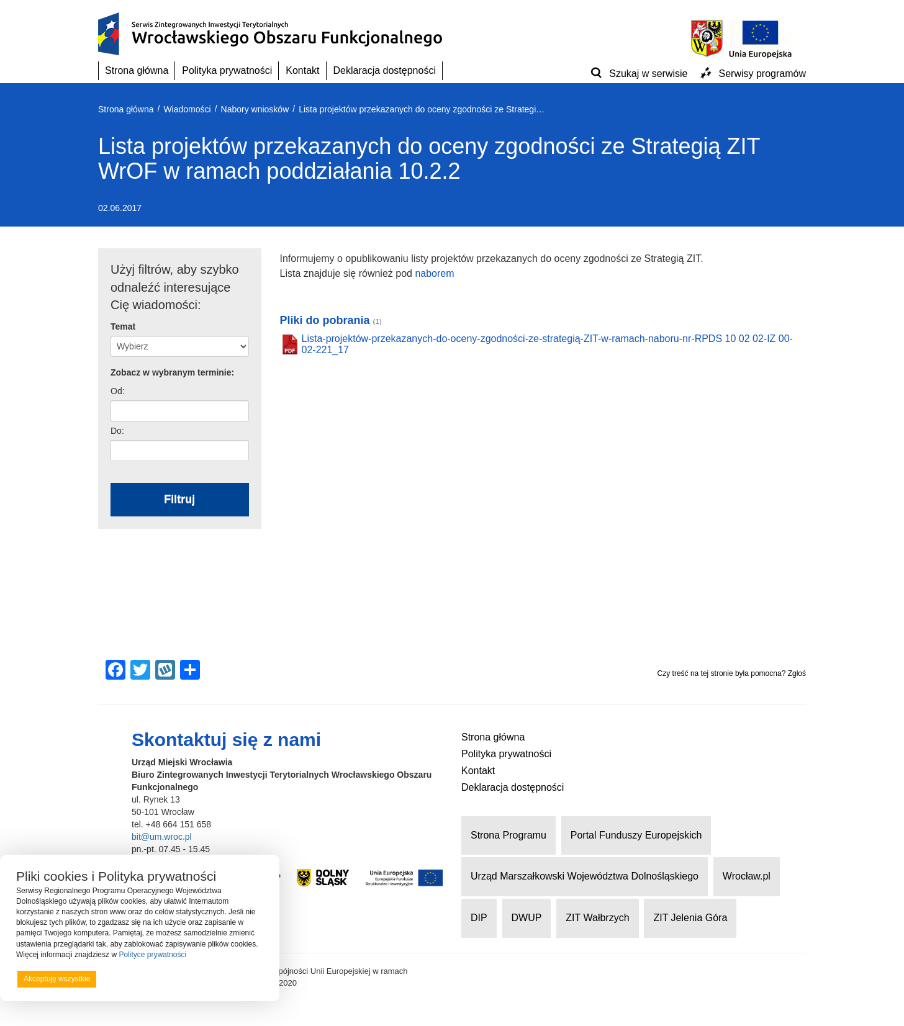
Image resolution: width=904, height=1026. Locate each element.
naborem (434, 273)
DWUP (527, 917)
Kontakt (302, 70)
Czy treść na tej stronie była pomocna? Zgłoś (732, 673)
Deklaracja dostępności (384, 70)
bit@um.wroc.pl (162, 837)
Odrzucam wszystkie (155, 978)
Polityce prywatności (152, 954)
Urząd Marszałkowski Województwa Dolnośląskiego (584, 876)
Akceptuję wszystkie (57, 978)
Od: (118, 391)
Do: (117, 431)
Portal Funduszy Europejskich (636, 835)
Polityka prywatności (227, 70)
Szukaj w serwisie (648, 73)
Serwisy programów (762, 73)
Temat (123, 326)
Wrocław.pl (747, 876)
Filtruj (179, 499)
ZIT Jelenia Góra (690, 917)
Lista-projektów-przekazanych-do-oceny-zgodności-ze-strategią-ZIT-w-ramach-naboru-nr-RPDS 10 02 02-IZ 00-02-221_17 (547, 344)
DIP (479, 917)
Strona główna (136, 70)
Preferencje (238, 978)
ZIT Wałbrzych (597, 917)
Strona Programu (508, 835)
